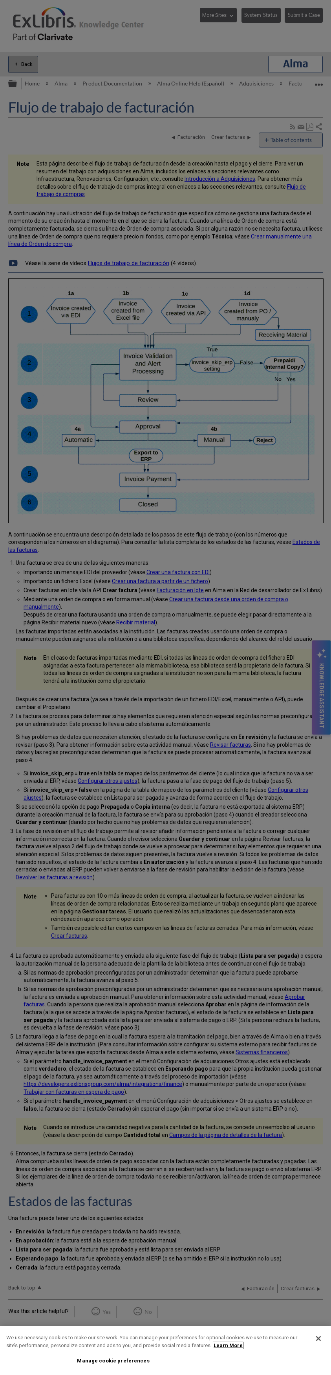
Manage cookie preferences (113, 1361)
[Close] (318, 1338)
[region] (165, 1350)
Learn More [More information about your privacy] (228, 1345)
